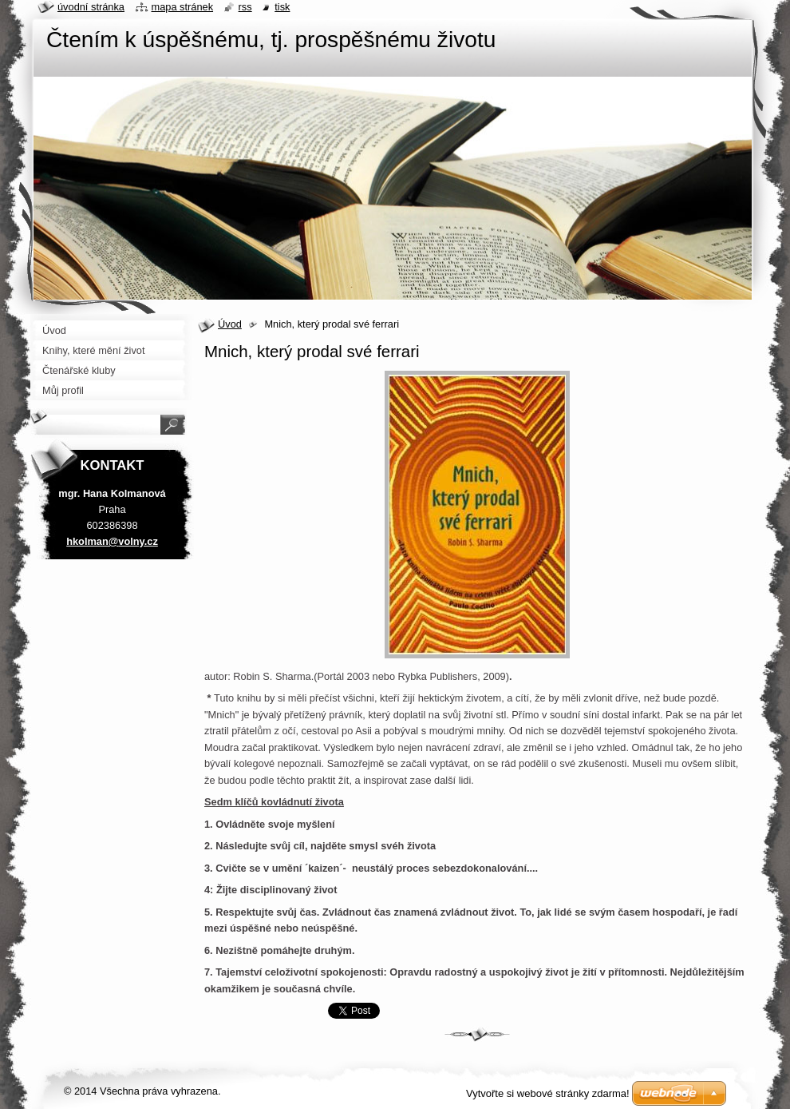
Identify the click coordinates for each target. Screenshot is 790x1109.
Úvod (230, 324)
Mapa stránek (183, 7)
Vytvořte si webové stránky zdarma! (548, 1093)
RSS (245, 7)
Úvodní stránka (90, 7)
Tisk (282, 7)
